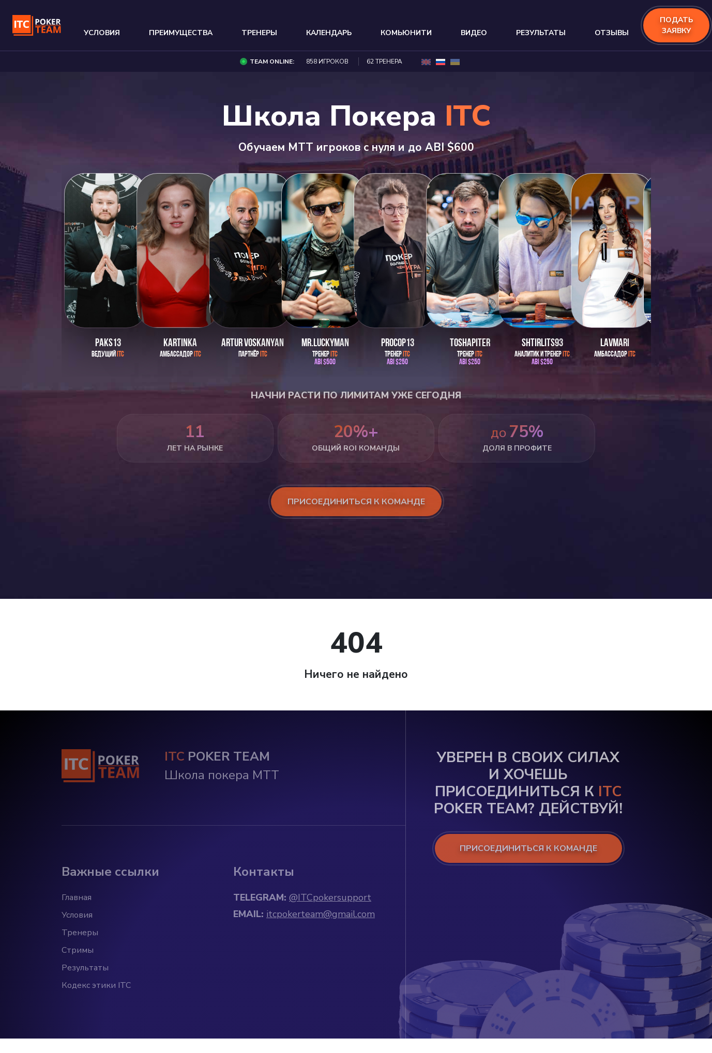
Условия (102, 33)
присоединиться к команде (356, 501)
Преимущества (181, 33)
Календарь (329, 33)
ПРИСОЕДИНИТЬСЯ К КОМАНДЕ (528, 848)
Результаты (541, 33)
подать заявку (676, 25)
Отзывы (612, 33)
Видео (474, 33)
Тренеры (259, 33)
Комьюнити (406, 33)
